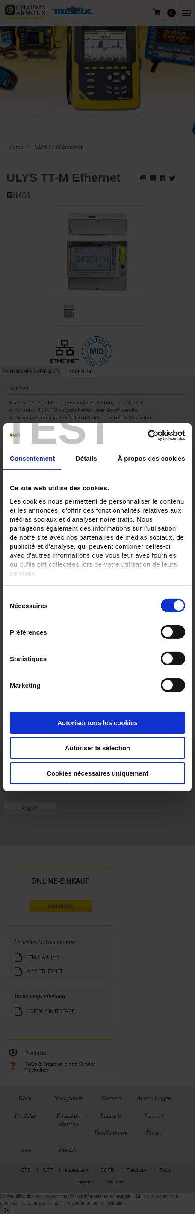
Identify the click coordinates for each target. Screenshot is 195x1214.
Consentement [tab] (32, 458)
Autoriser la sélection (97, 748)
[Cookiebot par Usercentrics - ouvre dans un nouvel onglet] (147, 435)
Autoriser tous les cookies (97, 722)
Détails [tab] (86, 458)
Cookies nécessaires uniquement (97, 772)
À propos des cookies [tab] (151, 458)
